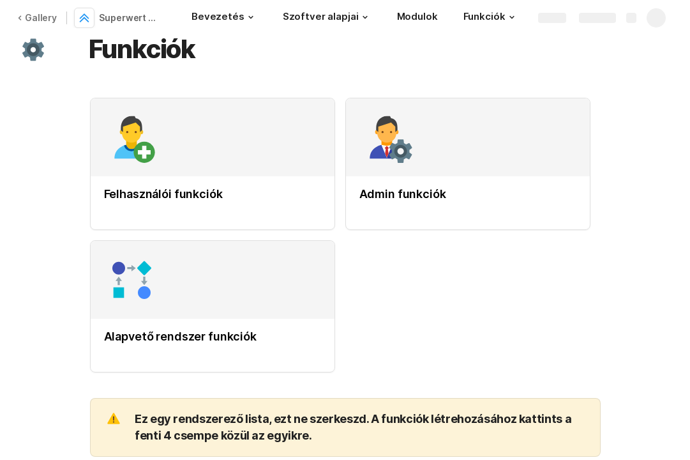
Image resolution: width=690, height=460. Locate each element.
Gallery (37, 17)
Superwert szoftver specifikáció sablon (130, 17)
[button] (250, 17)
